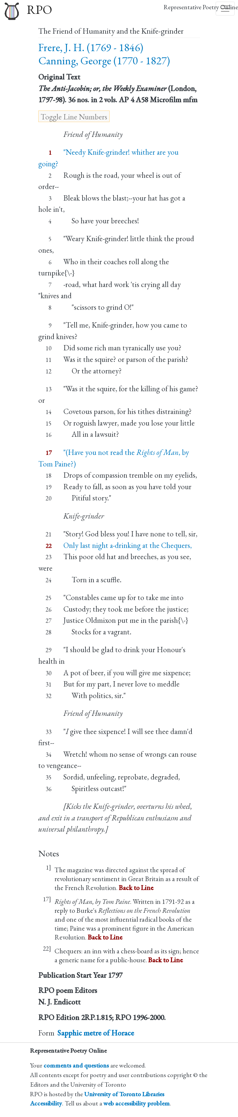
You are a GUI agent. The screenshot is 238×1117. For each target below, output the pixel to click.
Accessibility (46, 1103)
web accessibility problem (136, 1103)
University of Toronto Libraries (124, 1094)
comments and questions (76, 1065)
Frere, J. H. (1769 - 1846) (90, 47)
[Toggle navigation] (225, 9)
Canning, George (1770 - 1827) (104, 60)
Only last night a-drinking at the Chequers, (127, 545)
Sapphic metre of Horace (95, 1033)
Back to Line (136, 887)
